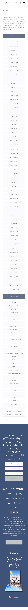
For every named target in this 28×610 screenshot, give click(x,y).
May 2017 (14, 87)
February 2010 (14, 277)
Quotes (14, 380)
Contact (14, 508)
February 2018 (14, 58)
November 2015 (14, 153)
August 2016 (14, 116)
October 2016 (14, 108)
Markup (14, 356)
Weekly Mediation (14, 408)
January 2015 (14, 194)
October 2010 (14, 252)
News (14, 363)
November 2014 (14, 202)
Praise (6, 498)
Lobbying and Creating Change (14, 353)
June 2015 (14, 174)
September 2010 (14, 256)
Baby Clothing (14, 312)
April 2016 (14, 132)
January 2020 (14, 46)
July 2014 (14, 219)
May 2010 (14, 268)
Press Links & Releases (14, 373)
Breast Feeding (14, 326)
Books (14, 322)
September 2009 (14, 289)
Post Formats (14, 370)
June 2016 (14, 124)
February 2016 (14, 141)
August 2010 (14, 260)
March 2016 (14, 136)
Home (8, 494)
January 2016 (14, 145)
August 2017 (14, 79)
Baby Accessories (14, 306)
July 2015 (14, 169)
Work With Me (18, 498)
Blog (14, 319)
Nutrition (14, 366)
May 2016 (14, 128)
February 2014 (14, 231)
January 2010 (14, 281)
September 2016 (14, 112)
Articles (14, 302)
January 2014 (14, 235)
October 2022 (14, 42)
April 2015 (14, 182)
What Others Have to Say (14, 411)
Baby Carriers (14, 309)
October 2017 (14, 70)
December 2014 (14, 198)
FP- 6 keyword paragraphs (14, 339)
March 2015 (14, 186)
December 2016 (14, 99)
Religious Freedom (14, 383)
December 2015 (14, 149)
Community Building (14, 329)
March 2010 (14, 273)
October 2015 (14, 157)
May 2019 (14, 50)
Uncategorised (14, 397)
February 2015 (14, 190)
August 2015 (14, 165)
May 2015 (14, 178)
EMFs (14, 336)
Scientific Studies (14, 387)
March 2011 (14, 248)
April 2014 (14, 223)
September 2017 (14, 75)
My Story (18, 494)
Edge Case (14, 333)
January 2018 (14, 62)
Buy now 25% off (14, 542)
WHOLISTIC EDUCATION (14, 414)
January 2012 (14, 244)
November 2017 (14, 66)
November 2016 (14, 103)
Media (14, 360)
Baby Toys (14, 316)
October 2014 (14, 207)
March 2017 (14, 91)
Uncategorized (14, 400)
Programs (14, 377)
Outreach (18, 503)
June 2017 (14, 83)
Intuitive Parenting (14, 350)
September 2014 (14, 211)
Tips (14, 13)
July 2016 (14, 120)
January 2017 (14, 95)
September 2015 (14, 161)
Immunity (14, 346)
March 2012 (14, 240)
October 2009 (14, 285)
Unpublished (14, 404)
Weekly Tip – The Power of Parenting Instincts (14, 11)
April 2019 (14, 54)
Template (14, 390)
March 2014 (14, 227)
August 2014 (14, 215)
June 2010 (14, 264)
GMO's (14, 343)
